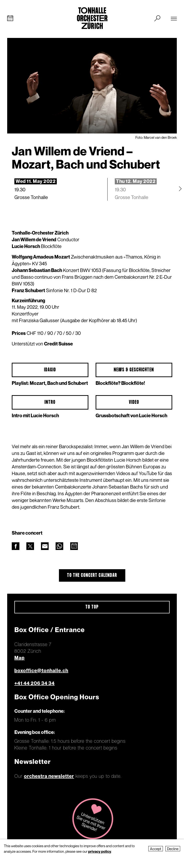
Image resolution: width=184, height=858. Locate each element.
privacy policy (99, 851)
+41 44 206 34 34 (34, 683)
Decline (172, 848)
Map (19, 658)
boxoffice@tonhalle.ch (41, 670)
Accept (155, 848)
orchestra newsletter (49, 776)
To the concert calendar (92, 575)
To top (92, 607)
